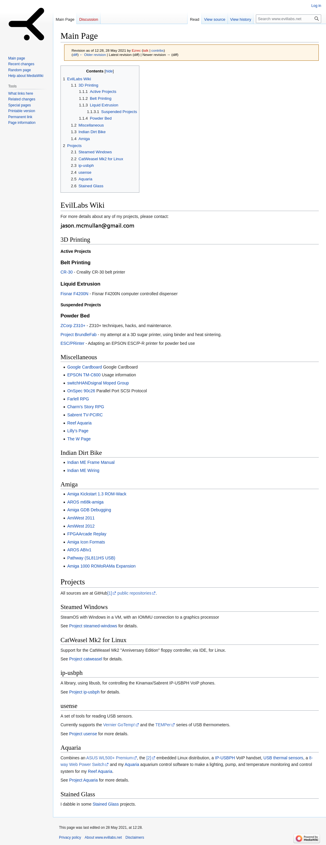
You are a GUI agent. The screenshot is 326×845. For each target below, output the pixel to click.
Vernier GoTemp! (119, 724)
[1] (109, 593)
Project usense (83, 733)
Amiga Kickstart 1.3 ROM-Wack (96, 493)
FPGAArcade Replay (86, 533)
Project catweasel (85, 659)
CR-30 (67, 272)
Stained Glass (106, 804)
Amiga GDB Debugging (89, 509)
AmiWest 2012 (81, 526)
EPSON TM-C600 (84, 374)
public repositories (134, 593)
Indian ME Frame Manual (90, 462)
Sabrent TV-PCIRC (85, 414)
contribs (157, 50)
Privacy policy (70, 837)
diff (75, 55)
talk (145, 50)
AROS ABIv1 (79, 549)
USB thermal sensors (283, 757)
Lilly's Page (77, 430)
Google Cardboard (84, 367)
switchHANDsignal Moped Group (98, 383)
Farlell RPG (78, 398)
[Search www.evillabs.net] (288, 18)
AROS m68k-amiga (85, 502)
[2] (148, 757)
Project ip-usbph (84, 692)
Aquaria (132, 764)
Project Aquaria (83, 780)
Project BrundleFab (79, 334)
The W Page (79, 438)
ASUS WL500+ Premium (109, 757)
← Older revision (92, 55)
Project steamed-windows (93, 625)
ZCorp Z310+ (73, 325)
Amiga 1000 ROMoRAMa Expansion (101, 566)
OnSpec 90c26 (81, 390)
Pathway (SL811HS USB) (91, 558)
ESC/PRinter (72, 343)
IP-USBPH (225, 757)
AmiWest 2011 (81, 518)
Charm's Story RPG (85, 406)
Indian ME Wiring (83, 470)
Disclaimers (135, 837)
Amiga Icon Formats (86, 542)
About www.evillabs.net (103, 837)
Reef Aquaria (79, 423)
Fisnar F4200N (74, 293)
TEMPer (163, 724)
